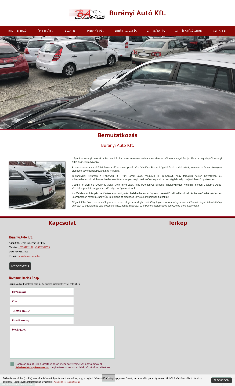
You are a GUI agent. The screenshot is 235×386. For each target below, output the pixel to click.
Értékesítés (45, 32)
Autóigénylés (156, 32)
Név (20, 293)
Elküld (105, 360)
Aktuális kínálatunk (188, 32)
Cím (66, 293)
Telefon (22, 302)
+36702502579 (43, 249)
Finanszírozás (95, 32)
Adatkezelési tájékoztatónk (66, 382)
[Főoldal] (85, 14)
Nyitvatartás (21, 268)
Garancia (69, 32)
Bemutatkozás (17, 32)
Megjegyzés (20, 311)
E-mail (72, 302)
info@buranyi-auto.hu (30, 258)
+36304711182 (27, 249)
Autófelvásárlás (125, 32)
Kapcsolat (220, 32)
